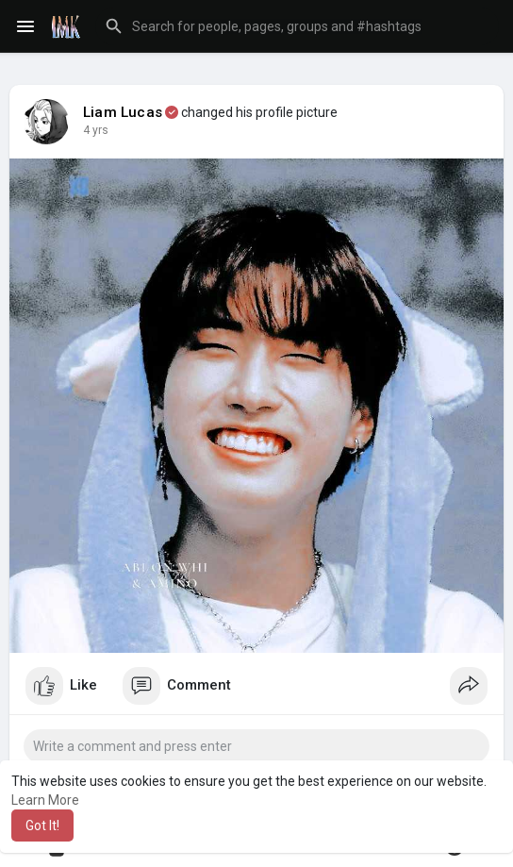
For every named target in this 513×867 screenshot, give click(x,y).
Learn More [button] (45, 800)
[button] (297, 26)
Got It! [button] (42, 825)
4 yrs (95, 130)
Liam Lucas (122, 112)
